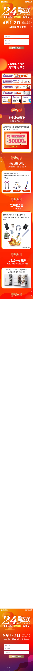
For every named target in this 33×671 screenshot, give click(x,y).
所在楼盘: (7, 43)
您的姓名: (7, 36)
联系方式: (7, 40)
